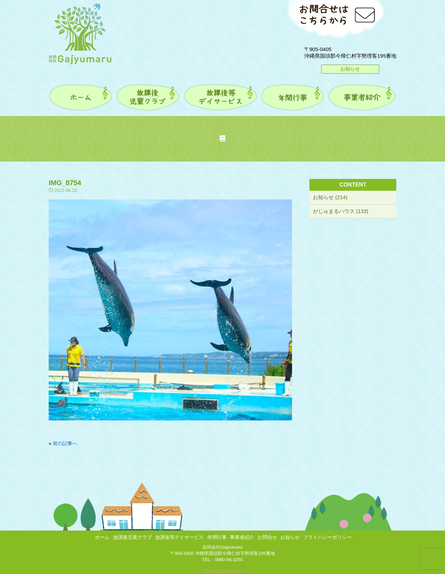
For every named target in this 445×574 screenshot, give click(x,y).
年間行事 (217, 537)
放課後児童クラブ (132, 537)
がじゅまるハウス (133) (340, 211)
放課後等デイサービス (179, 537)
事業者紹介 (242, 537)
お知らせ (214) (330, 197)
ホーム (102, 537)
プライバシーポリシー (327, 537)
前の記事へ (65, 443)
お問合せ (267, 537)
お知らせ (350, 69)
